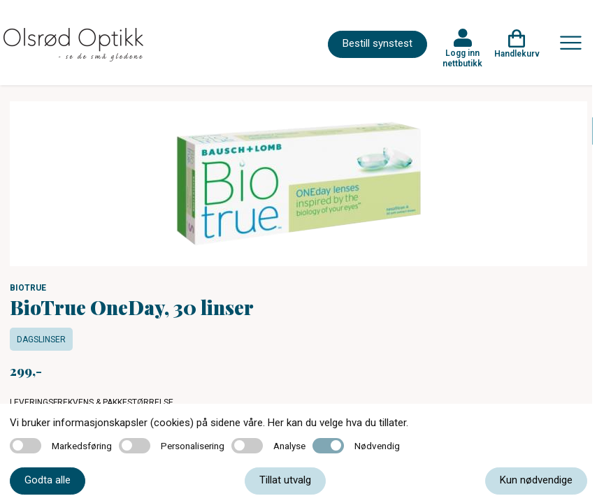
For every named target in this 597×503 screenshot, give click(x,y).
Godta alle (47, 480)
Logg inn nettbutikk (462, 58)
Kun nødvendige (536, 480)
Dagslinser (41, 339)
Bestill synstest (377, 43)
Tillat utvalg (285, 480)
